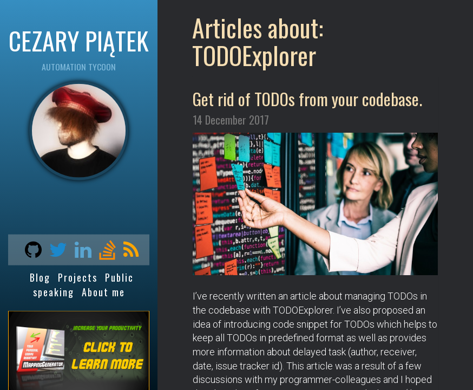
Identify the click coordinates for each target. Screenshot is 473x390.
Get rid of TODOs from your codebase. (307, 98)
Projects (77, 277)
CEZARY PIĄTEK (79, 40)
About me (103, 292)
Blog (40, 277)
